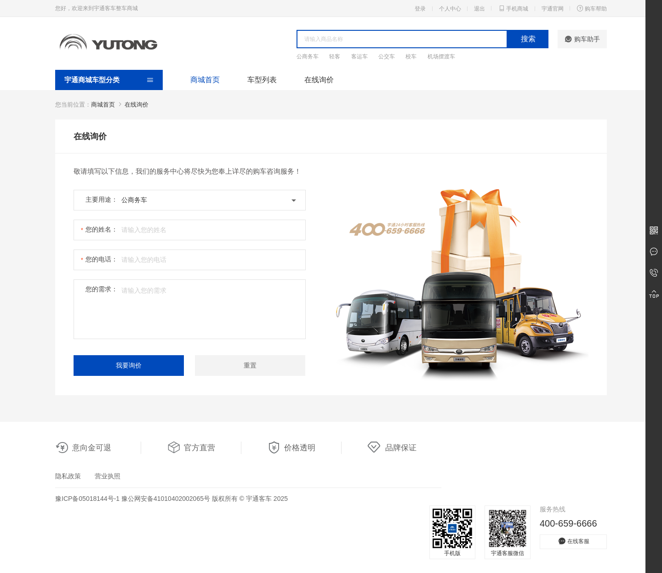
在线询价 (319, 80)
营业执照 (107, 476)
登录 (420, 9)
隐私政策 (68, 476)
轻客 (334, 56)
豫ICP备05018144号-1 (87, 498)
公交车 (386, 56)
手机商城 (513, 8)
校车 (411, 56)
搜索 (528, 39)
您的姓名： (102, 229)
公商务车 (308, 56)
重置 (250, 365)
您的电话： (102, 259)
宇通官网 (553, 9)
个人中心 (450, 9)
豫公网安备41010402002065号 (165, 498)
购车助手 (582, 39)
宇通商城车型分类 (92, 80)
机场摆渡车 (441, 56)
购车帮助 (591, 8)
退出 (479, 9)
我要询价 (129, 365)
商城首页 (205, 80)
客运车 (359, 56)
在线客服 (573, 541)
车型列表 (262, 80)
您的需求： (102, 289)
